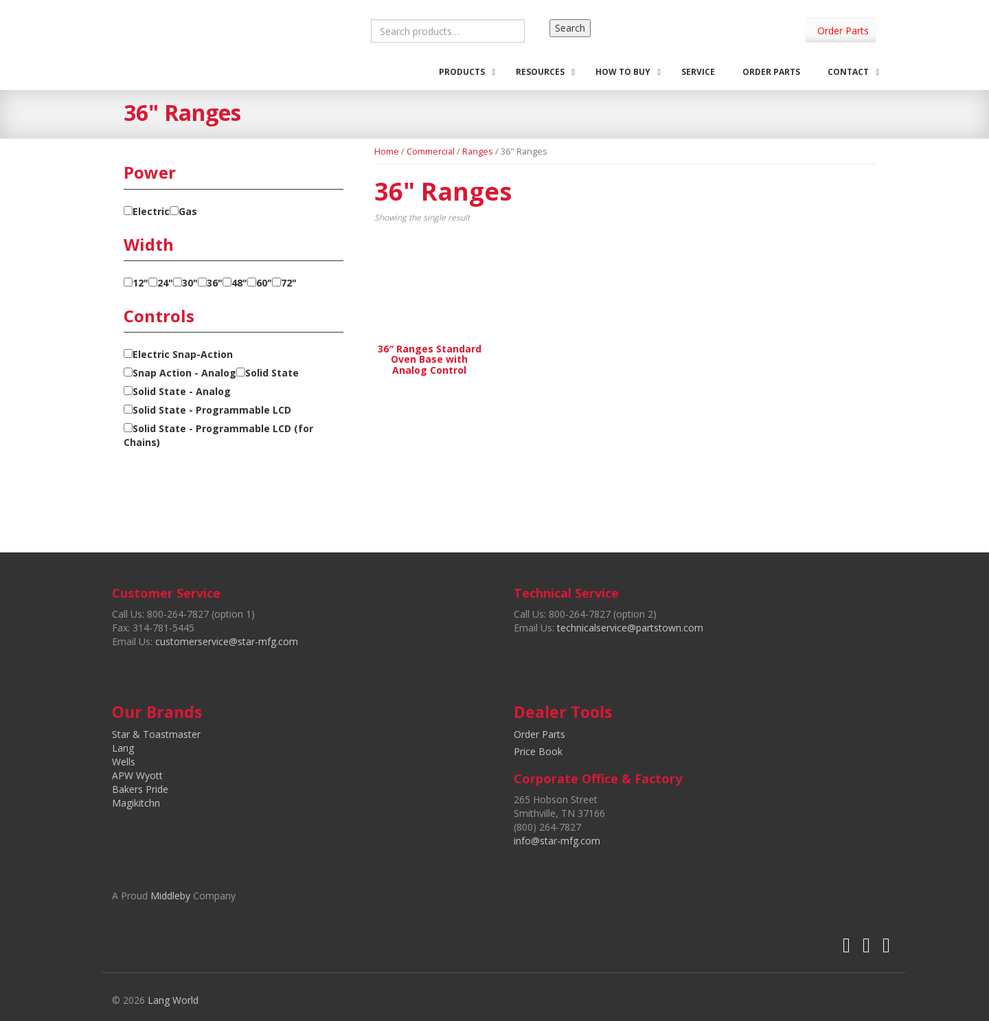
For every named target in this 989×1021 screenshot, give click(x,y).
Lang (123, 747)
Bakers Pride (140, 789)
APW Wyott (137, 775)
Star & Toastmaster (156, 734)
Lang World (173, 1000)
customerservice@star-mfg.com (226, 641)
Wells (123, 761)
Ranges (477, 151)
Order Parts (843, 30)
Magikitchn (136, 802)
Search (570, 27)
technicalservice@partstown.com (630, 627)
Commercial (431, 151)
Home (386, 151)
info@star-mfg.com (557, 840)
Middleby (170, 895)
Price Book (538, 751)
